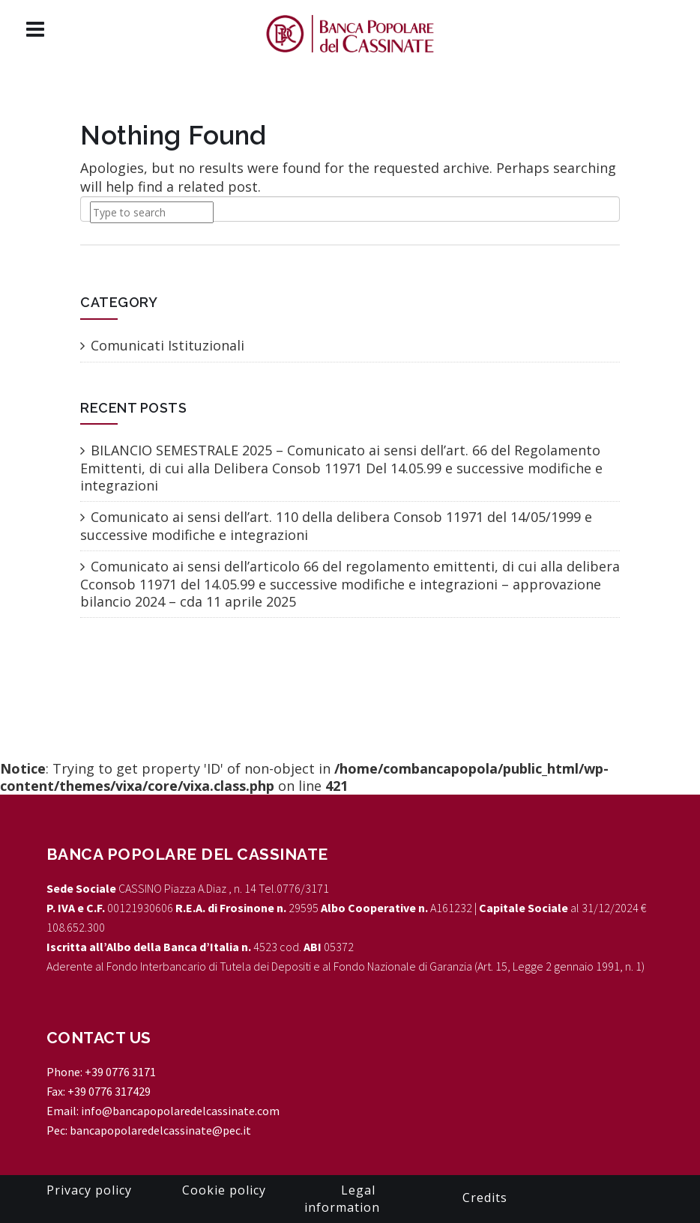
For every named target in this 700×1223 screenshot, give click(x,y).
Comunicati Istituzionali (167, 345)
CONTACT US (98, 1037)
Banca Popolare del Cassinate (187, 854)
